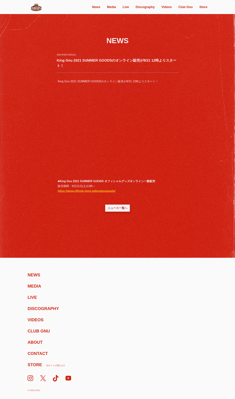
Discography (145, 7)
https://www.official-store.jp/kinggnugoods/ (86, 190)
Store (203, 7)
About (35, 342)
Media (111, 7)
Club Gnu (185, 7)
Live (126, 7)
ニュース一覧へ (117, 208)
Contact (38, 353)
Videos (166, 7)
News (96, 7)
